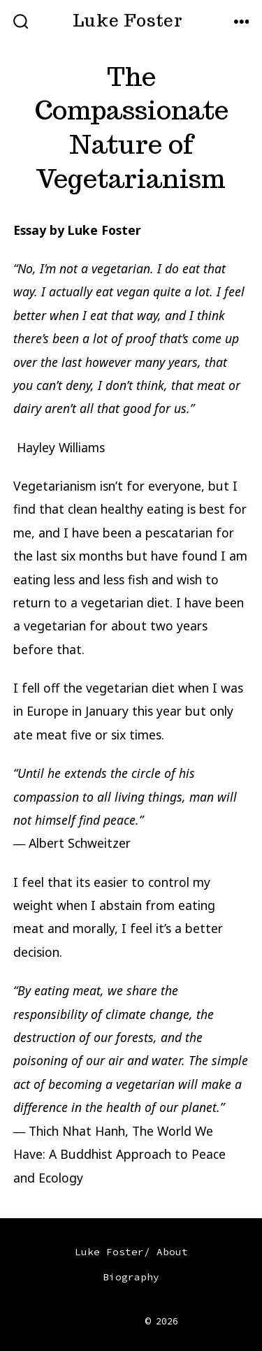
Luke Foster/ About (131, 1251)
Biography (131, 1277)
